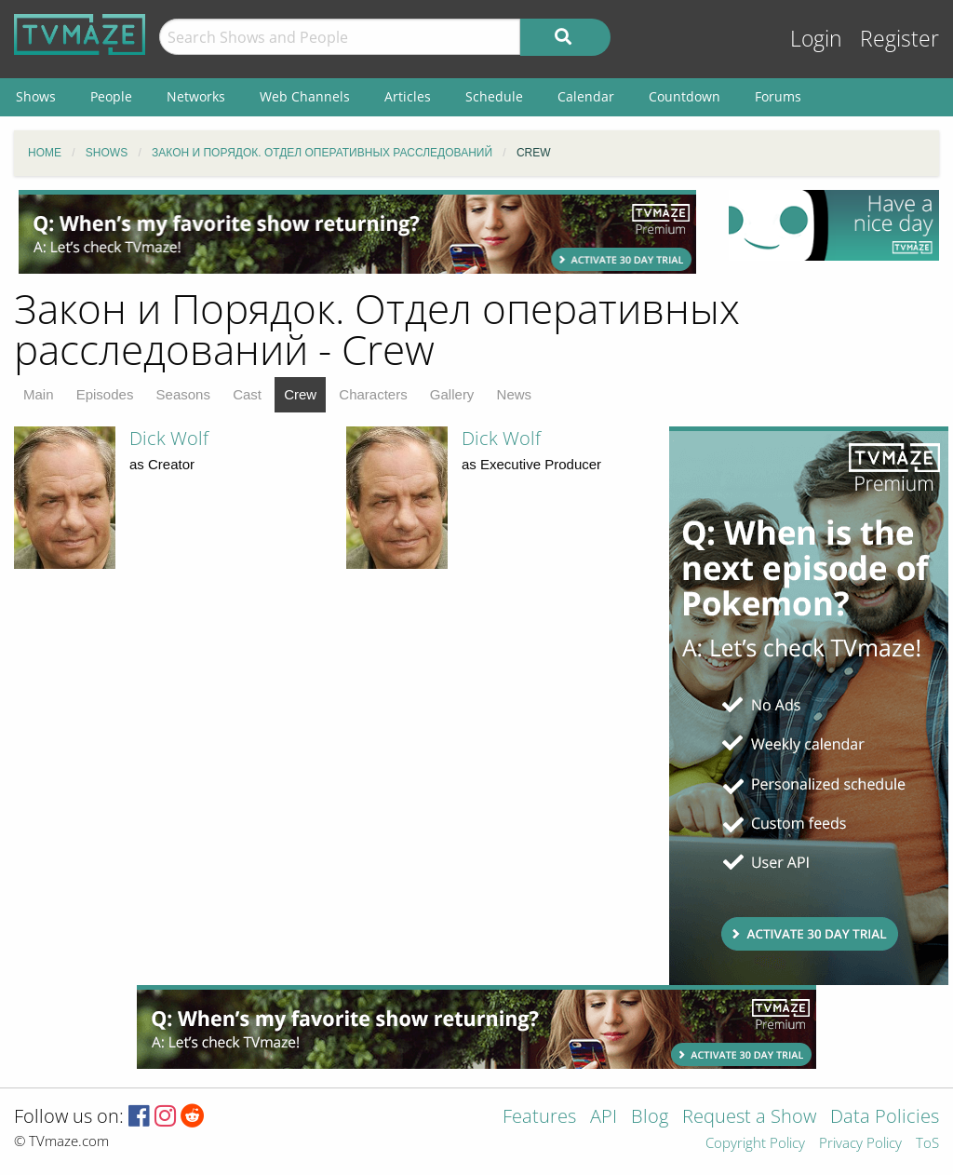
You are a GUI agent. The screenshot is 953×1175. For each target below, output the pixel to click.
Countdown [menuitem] (684, 96)
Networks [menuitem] (196, 96)
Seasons (183, 394)
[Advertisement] (357, 232)
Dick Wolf (168, 438)
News (514, 394)
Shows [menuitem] (36, 96)
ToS (927, 1144)
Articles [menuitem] (407, 96)
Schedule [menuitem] (494, 96)
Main (38, 394)
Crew (300, 394)
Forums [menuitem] (778, 96)
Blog (649, 1117)
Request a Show (749, 1117)
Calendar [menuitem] (585, 96)
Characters (373, 394)
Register (899, 38)
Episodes (105, 394)
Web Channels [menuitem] (305, 96)
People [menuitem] (111, 96)
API (603, 1117)
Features (539, 1117)
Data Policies (884, 1117)
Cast (247, 394)
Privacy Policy (860, 1144)
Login (816, 38)
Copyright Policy (755, 1144)
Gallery (452, 394)
